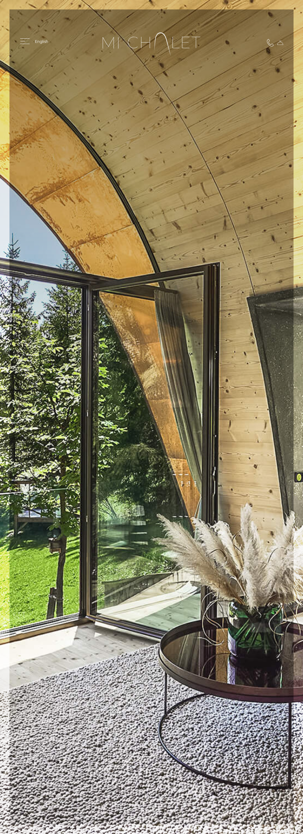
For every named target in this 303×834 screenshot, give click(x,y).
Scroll (151, 811)
